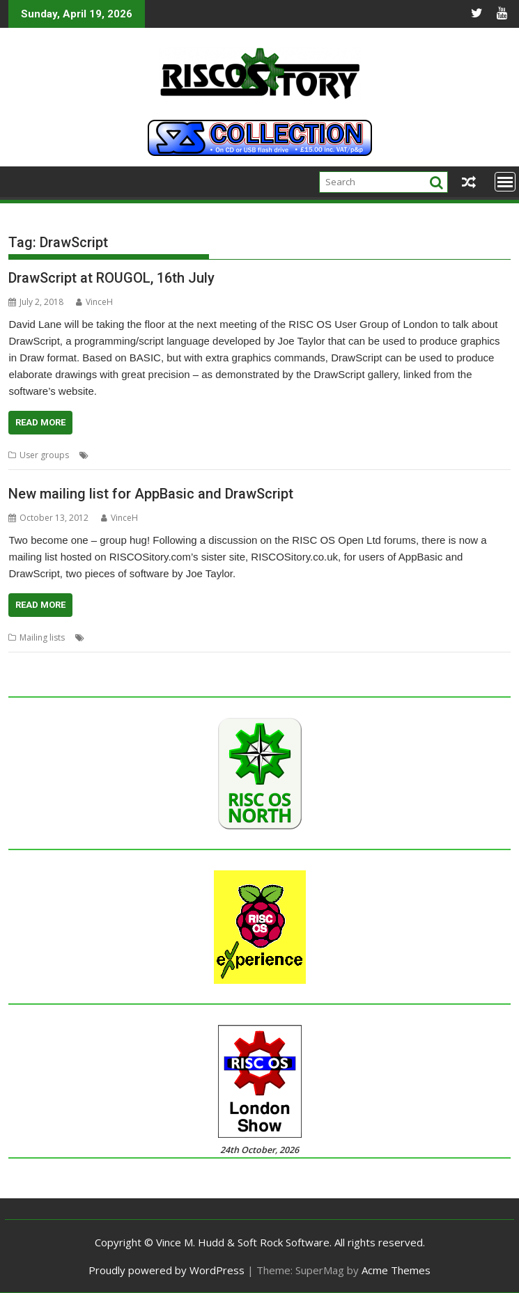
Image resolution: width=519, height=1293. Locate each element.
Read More (40, 422)
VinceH (94, 302)
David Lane (157, 455)
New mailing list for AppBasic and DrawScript (150, 493)
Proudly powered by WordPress (166, 1270)
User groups (44, 455)
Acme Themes (396, 1270)
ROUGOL (390, 455)
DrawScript (206, 455)
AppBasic (111, 455)
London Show (339, 455)
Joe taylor (252, 455)
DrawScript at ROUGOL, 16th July (111, 277)
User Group (436, 455)
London (292, 455)
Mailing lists (42, 637)
